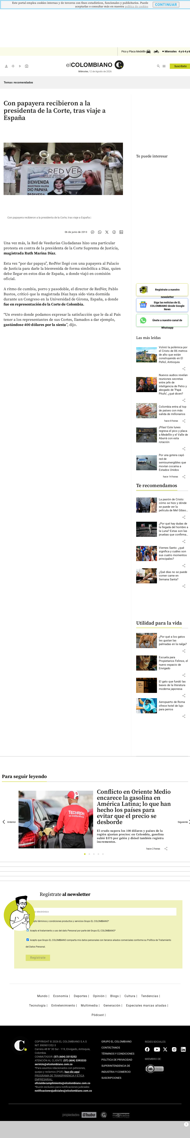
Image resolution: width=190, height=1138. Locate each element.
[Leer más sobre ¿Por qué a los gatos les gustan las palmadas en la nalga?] (173, 638)
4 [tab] (99, 853)
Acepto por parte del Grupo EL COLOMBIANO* (72, 928)
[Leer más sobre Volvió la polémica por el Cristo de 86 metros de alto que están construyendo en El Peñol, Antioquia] (173, 353)
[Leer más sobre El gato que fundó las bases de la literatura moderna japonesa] (173, 683)
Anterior (9, 820)
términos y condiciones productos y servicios (61, 919)
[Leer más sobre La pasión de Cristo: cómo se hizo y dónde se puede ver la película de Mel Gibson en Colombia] (173, 503)
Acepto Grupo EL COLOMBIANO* (69, 919)
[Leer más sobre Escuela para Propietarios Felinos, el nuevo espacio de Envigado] (173, 661)
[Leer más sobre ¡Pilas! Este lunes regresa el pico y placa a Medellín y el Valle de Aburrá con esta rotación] (173, 433)
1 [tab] (86, 853)
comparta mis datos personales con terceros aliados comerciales (100, 938)
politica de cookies (136, 6)
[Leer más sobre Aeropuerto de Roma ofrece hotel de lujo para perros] (173, 704)
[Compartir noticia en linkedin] (121, 232)
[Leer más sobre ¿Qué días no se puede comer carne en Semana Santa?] (173, 574)
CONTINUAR (166, 4)
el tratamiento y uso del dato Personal (57, 928)
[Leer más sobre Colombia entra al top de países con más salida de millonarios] (173, 408)
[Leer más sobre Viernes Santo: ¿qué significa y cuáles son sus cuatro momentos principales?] (173, 551)
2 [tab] (90, 853)
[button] (184, 367)
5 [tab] (104, 853)
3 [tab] (95, 853)
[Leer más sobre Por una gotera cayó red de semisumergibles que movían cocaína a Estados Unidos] (173, 461)
